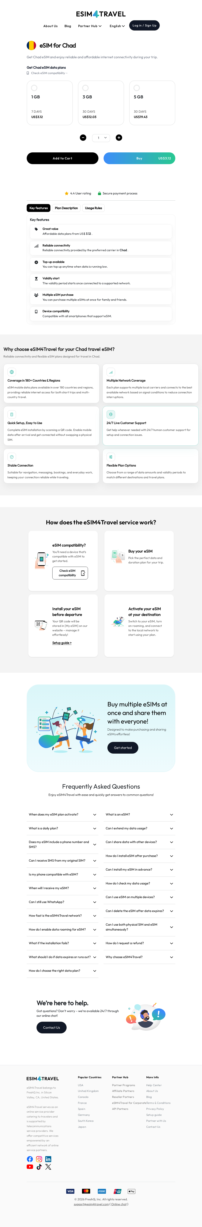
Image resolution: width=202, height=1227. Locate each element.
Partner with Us (156, 1120)
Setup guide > (62, 643)
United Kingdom (88, 1091)
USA (80, 1085)
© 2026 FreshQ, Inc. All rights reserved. (101, 1199)
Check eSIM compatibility (72, 573)
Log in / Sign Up (144, 25)
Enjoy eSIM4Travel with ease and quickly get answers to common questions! (101, 795)
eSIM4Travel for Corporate (129, 1102)
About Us (50, 26)
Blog (67, 26)
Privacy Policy (155, 1108)
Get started (123, 748)
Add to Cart (62, 158)
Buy (153, 158)
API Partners (120, 1108)
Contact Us (51, 1027)
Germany (84, 1114)
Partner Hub (90, 26)
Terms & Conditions (158, 1102)
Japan (82, 1126)
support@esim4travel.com (91, 1204)
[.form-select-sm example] (101, 137)
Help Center (154, 1085)
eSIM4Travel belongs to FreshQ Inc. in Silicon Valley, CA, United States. (43, 1092)
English (117, 26)
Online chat (119, 1204)
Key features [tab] (38, 208)
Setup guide (154, 1114)
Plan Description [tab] (66, 208)
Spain (81, 1108)
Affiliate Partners (123, 1091)
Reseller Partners (123, 1097)
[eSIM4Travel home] (101, 14)
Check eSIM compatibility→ (49, 73)
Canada (83, 1097)
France (82, 1102)
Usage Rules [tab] (93, 208)
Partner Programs (123, 1085)
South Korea (86, 1120)
